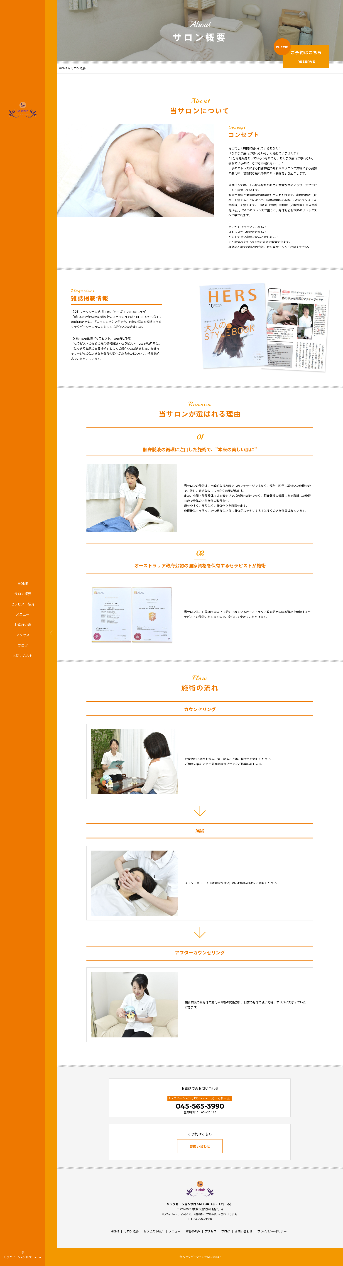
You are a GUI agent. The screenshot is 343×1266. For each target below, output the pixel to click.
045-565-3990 (200, 1106)
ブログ (23, 645)
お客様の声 (22, 624)
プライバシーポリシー (272, 1231)
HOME (23, 583)
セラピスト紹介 (23, 604)
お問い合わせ (22, 655)
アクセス (22, 634)
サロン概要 (22, 593)
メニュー (22, 614)
